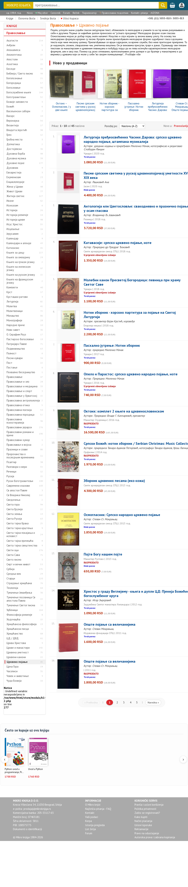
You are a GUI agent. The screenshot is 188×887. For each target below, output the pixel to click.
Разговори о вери (17, 467)
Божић (10, 106)
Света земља (14, 514)
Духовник (12, 167)
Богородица (14, 83)
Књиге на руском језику (21, 274)
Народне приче (16, 325)
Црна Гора (12, 666)
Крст (9, 292)
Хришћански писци (18, 629)
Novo (30, 13)
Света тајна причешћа (20, 540)
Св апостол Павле (17, 490)
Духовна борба (16, 153)
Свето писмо (14, 559)
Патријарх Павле (17, 344)
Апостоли (12, 59)
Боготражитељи (16, 97)
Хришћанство (15, 633)
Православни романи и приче (20, 433)
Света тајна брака (18, 523)
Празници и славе (17, 449)
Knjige (9, 18)
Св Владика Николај (18, 495)
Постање (12, 367)
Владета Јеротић (17, 130)
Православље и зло (18, 381)
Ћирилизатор (89, 13)
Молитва (12, 306)
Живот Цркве (14, 191)
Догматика (13, 144)
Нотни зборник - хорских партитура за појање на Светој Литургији (109, 107)
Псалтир (11, 462)
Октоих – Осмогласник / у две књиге (61, 107)
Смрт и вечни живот (18, 564)
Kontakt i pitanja (139, 13)
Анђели (11, 45)
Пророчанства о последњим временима (20, 456)
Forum (66, 13)
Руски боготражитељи (20, 481)
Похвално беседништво (21, 372)
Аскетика (12, 64)
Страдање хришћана (19, 583)
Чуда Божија (14, 680)
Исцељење (13, 229)
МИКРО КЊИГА (19, 5)
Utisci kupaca (69, 18)
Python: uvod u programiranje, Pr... (14, 771)
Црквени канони (16, 657)
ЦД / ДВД (13, 638)
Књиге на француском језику (20, 281)
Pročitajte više (133, 54)
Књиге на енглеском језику (19, 268)
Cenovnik (55, 13)
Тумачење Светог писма (21, 605)
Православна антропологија (23, 400)
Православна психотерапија (15, 421)
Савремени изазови (18, 485)
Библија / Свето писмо (20, 73)
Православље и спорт (19, 391)
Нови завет (13, 329)
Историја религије (17, 215)
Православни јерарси (19, 427)
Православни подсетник (113, 13)
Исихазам (12, 205)
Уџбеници (12, 610)
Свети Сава (13, 555)
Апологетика (14, 54)
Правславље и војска (19, 444)
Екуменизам (14, 177)
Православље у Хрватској (22, 395)
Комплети (12, 287)
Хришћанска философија (22, 624)
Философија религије (19, 614)
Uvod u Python (35, 769)
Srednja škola (48, 18)
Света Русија (14, 518)
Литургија (12, 301)
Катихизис (13, 248)
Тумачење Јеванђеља (19, 592)
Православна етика (18, 405)
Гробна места (14, 139)
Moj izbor (41, 13)
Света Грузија (15, 509)
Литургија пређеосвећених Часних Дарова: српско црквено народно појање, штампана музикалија (158, 107)
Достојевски (14, 149)
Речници (11, 471)
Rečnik (76, 13)
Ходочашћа (13, 619)
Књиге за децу (15, 252)
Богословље (13, 87)
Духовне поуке (15, 163)
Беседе (11, 69)
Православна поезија (19, 410)
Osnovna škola (26, 18)
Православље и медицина (22, 386)
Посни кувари (15, 358)
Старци (11, 578)
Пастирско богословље (20, 339)
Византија (13, 125)
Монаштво (13, 315)
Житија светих (15, 196)
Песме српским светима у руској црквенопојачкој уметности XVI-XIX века (85, 107)
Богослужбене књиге (19, 92)
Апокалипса (13, 50)
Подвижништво (16, 348)
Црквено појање (17, 662)
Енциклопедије (15, 182)
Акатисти (12, 40)
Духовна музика (16, 158)
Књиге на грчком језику (21, 262)
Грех (9, 134)
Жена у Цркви (15, 186)
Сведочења (13, 499)
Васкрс (11, 116)
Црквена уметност (18, 652)
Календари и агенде (19, 243)
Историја (12, 210)
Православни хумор (18, 440)
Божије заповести (17, 101)
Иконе (10, 200)
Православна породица (20, 414)
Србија (10, 569)
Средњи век (14, 573)
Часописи (12, 671)
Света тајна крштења (20, 528)
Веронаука (13, 120)
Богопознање (14, 78)
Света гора (13, 504)
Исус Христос (15, 224)
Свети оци (13, 550)
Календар (12, 238)
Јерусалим (12, 233)
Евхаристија (14, 172)
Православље (15, 33)
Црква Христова (16, 643)
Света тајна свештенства (22, 545)
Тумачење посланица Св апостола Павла (21, 599)
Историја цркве (16, 219)
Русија (10, 476)
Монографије (14, 320)
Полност (11, 353)
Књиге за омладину (18, 257)
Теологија (12, 588)
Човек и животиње (18, 676)
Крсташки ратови (17, 297)
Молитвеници (15, 311)
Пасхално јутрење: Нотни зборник (133, 107)
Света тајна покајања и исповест (21, 534)
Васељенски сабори (18, 111)
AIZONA (155, 13)
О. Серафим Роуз (16, 334)
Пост (9, 362)
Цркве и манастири (18, 647)
